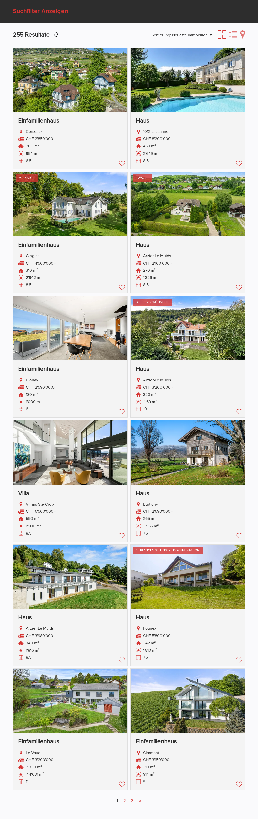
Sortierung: (161, 35)
